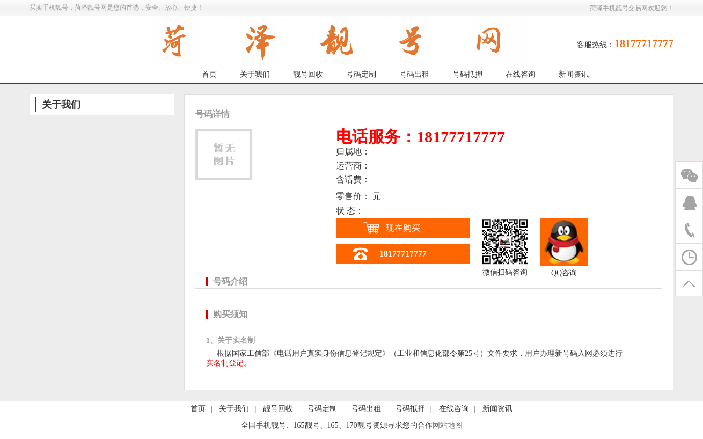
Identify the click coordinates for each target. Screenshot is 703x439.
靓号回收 (308, 74)
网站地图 (448, 425)
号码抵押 (467, 74)
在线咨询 (521, 74)
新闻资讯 (574, 74)
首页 (209, 74)
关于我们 (255, 74)
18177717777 (403, 253)
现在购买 (403, 227)
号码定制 (361, 74)
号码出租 (414, 74)
